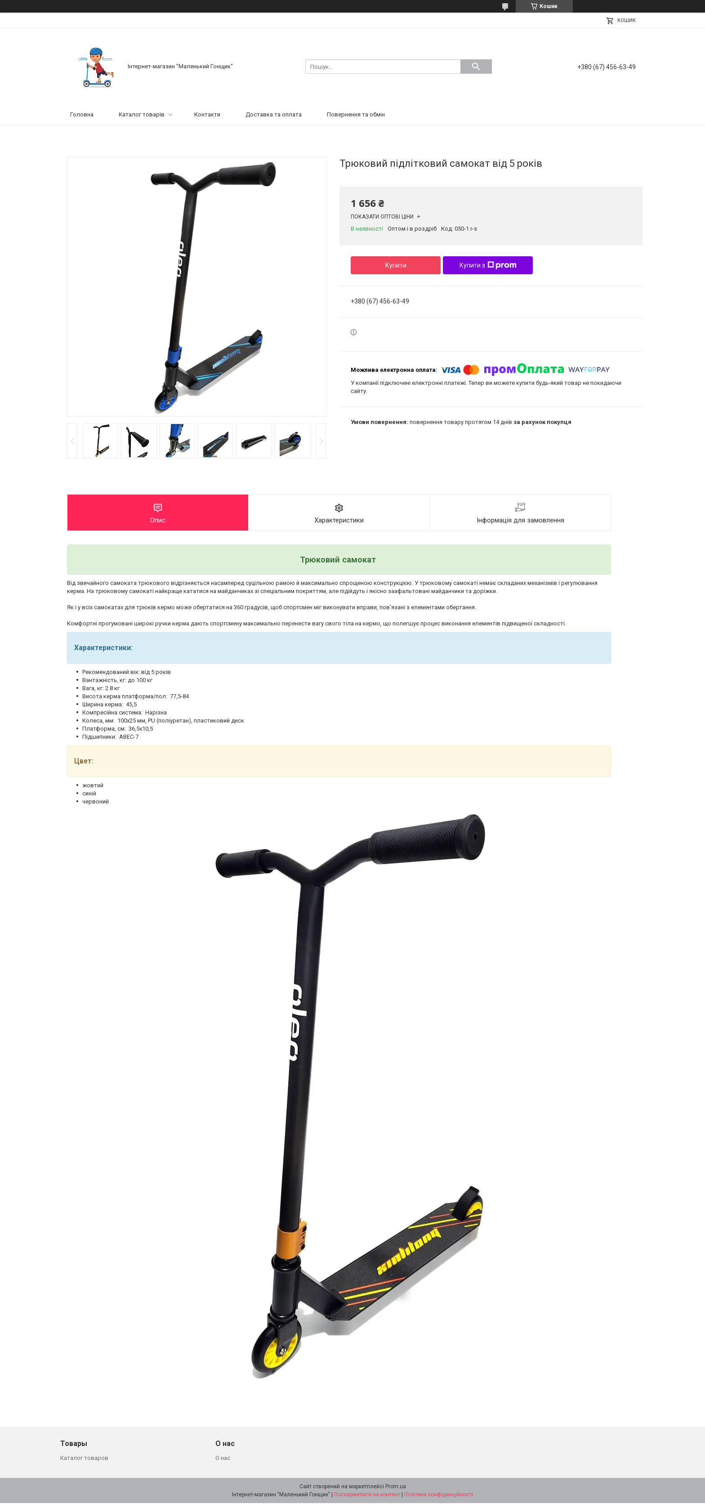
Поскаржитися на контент (367, 1495)
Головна (82, 114)
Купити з (488, 265)
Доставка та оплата (273, 114)
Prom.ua (395, 1487)
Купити (395, 265)
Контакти (207, 114)
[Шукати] (476, 66)
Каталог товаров (84, 1458)
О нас (222, 1458)
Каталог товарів (142, 114)
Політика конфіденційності (438, 1495)
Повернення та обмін (356, 114)
